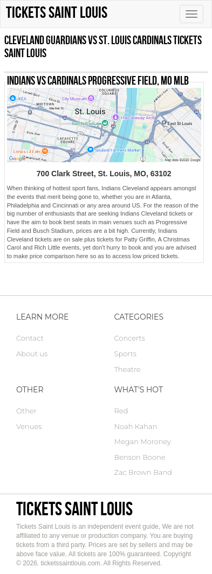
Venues (29, 426)
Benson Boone (140, 457)
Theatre (127, 369)
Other (26, 410)
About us (31, 353)
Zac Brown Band (143, 472)
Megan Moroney (142, 441)
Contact (30, 338)
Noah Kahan (136, 426)
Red (121, 410)
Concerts (129, 338)
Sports (125, 353)
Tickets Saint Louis (74, 508)
